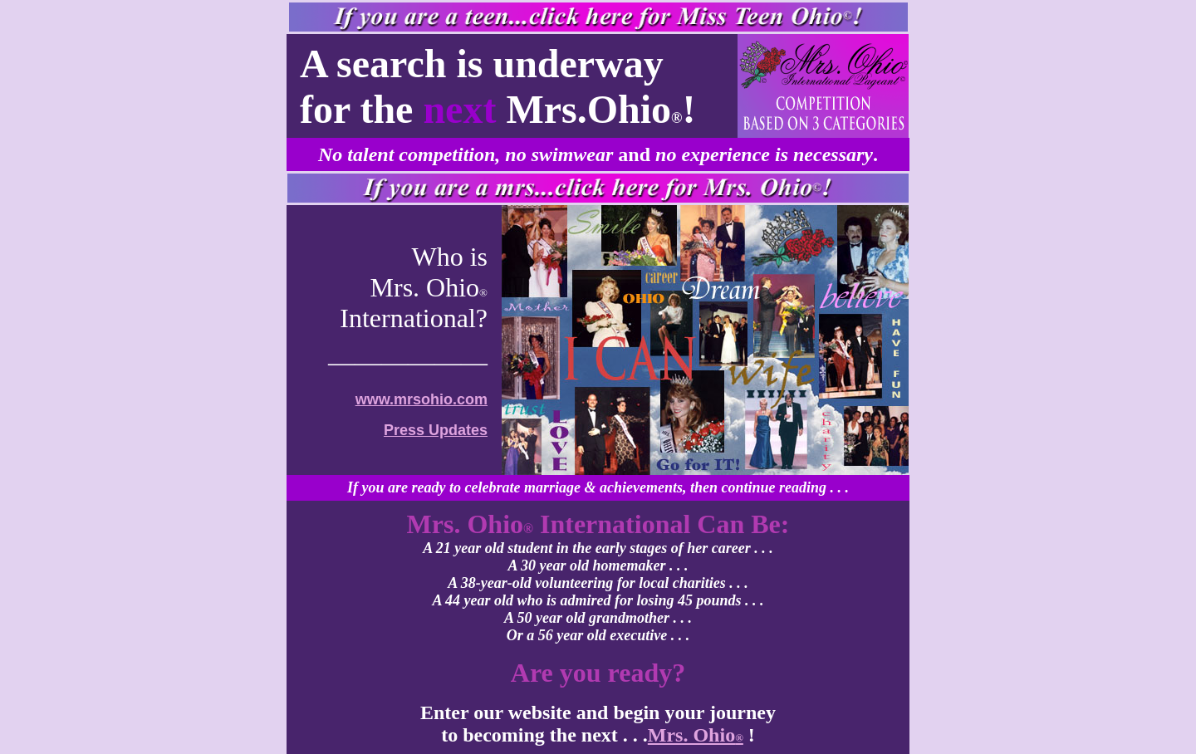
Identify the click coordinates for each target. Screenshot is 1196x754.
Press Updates (436, 430)
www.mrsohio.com (421, 399)
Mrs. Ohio (695, 735)
